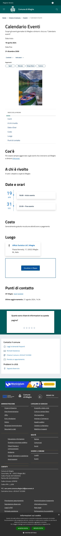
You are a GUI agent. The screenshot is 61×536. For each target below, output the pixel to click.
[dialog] (30, 524)
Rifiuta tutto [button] (38, 528)
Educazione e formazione (16, 439)
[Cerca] (57, 9)
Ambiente (11, 452)
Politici (6, 422)
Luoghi (36, 455)
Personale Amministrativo (13, 425)
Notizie (36, 439)
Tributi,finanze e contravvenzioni (13, 447)
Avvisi (36, 446)
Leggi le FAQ (8, 507)
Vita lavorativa (39, 415)
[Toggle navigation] (4, 9)
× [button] (59, 514)
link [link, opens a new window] (49, 524)
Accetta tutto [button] (23, 528)
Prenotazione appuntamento (13, 500)
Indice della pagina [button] (14, 112)
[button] (30, 533)
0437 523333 (18, 294)
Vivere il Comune (15, 18)
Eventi (25, 18)
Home (4, 18)
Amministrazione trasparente (44, 500)
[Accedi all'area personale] (52, 3)
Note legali (37, 507)
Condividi (10, 57)
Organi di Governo (10, 408)
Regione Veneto (8, 3)
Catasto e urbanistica (41, 425)
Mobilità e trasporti (40, 429)
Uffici (6, 415)
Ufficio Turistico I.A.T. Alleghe (23, 245)
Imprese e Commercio (41, 418)
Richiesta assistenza (11, 511)
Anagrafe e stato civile (41, 408)
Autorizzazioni (12, 459)
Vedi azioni (20, 57)
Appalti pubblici (39, 422)
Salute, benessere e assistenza (18, 456)
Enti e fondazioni (10, 418)
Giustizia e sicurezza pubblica (17, 442)
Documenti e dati (10, 429)
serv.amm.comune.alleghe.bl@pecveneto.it (19, 488)
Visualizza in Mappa (30, 268)
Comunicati (38, 442)
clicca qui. (16, 158)
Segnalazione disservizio (12, 504)
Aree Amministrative (11, 411)
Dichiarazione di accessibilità (43, 511)
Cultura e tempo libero (41, 411)
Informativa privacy (40, 504)
